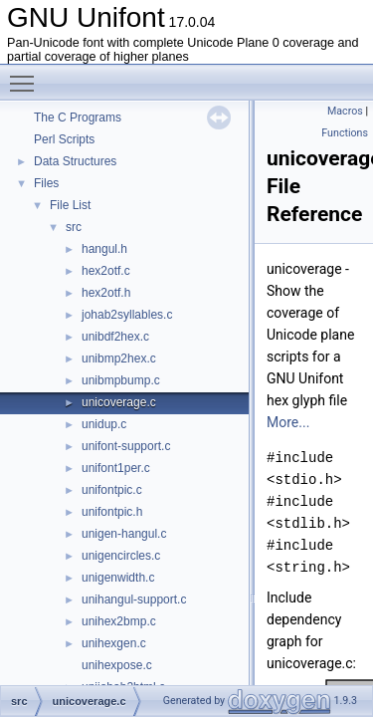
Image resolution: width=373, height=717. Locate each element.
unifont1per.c (116, 468)
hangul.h (104, 249)
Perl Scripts (64, 139)
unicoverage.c (119, 402)
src (74, 227)
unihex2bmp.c (119, 621)
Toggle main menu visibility (27, 75)
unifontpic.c (112, 490)
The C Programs (77, 117)
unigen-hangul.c (124, 534)
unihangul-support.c (134, 599)
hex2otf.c (106, 271)
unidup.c (104, 424)
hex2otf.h (106, 293)
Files (46, 183)
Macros (345, 111)
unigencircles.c (121, 556)
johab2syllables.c (127, 315)
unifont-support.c (126, 446)
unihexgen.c (114, 643)
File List (70, 205)
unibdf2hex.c (115, 337)
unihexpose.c (117, 665)
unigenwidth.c (118, 578)
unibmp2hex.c (119, 358)
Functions (344, 132)
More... (288, 422)
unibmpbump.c (121, 380)
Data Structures (75, 161)
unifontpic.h (112, 512)
